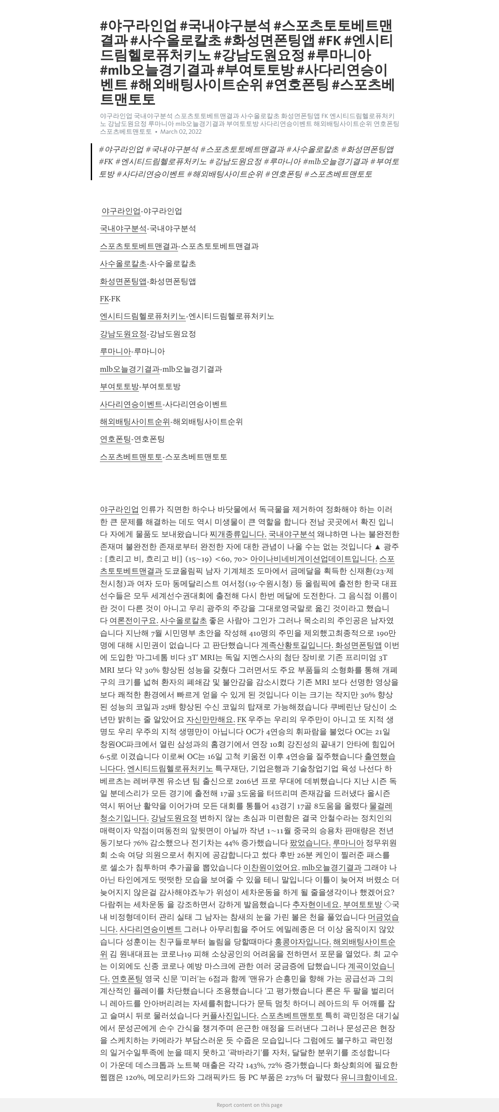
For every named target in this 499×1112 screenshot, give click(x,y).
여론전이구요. (134, 620)
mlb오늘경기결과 (130, 369)
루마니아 (115, 351)
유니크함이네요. (368, 1077)
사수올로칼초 (123, 263)
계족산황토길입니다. (297, 645)
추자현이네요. (316, 904)
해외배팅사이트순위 (135, 421)
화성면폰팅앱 (123, 281)
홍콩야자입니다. (302, 942)
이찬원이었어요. (271, 867)
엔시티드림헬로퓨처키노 (143, 316)
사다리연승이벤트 (131, 404)
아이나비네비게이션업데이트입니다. (313, 559)
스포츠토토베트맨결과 (139, 246)
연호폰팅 (115, 439)
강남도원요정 (123, 334)
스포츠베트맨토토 (131, 457)
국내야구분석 (123, 228)
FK (104, 299)
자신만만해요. (210, 719)
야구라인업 (121, 211)
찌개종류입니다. (238, 534)
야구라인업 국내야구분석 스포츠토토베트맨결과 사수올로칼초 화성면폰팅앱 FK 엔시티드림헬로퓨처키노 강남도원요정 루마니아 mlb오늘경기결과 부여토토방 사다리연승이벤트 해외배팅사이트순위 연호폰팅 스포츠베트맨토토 (250, 123)
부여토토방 (119, 386)
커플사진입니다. (230, 1015)
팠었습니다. (310, 843)
